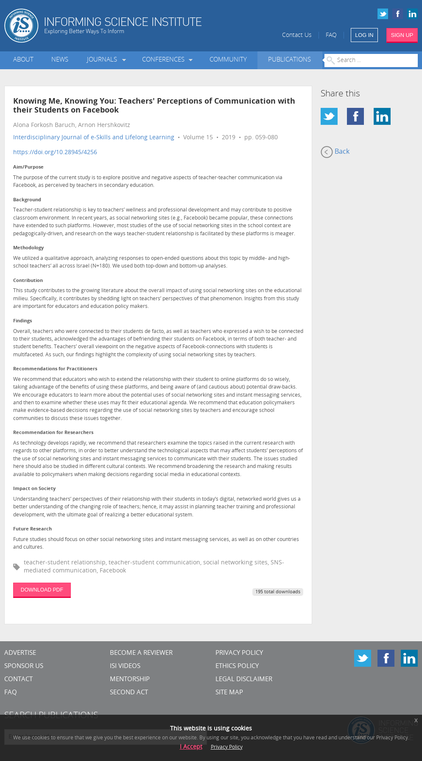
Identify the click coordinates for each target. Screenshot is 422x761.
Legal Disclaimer (243, 679)
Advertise (20, 653)
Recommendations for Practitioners (55, 369)
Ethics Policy (237, 666)
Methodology (28, 248)
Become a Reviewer (141, 653)
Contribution (28, 281)
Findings (22, 321)
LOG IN (364, 35)
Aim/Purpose (28, 167)
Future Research (32, 529)
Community (228, 60)
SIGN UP (402, 35)
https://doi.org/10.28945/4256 (55, 152)
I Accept (191, 747)
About (23, 60)
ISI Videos (125, 666)
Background (27, 200)
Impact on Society (34, 489)
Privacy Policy (239, 653)
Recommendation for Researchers (53, 433)
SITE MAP (229, 693)
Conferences (165, 60)
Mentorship (130, 679)
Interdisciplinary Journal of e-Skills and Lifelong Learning (93, 138)
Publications (289, 60)
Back (335, 152)
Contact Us (297, 35)
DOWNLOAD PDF (42, 590)
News (59, 60)
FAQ (331, 35)
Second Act (129, 693)
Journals (103, 60)
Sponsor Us (23, 666)
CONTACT (18, 679)
